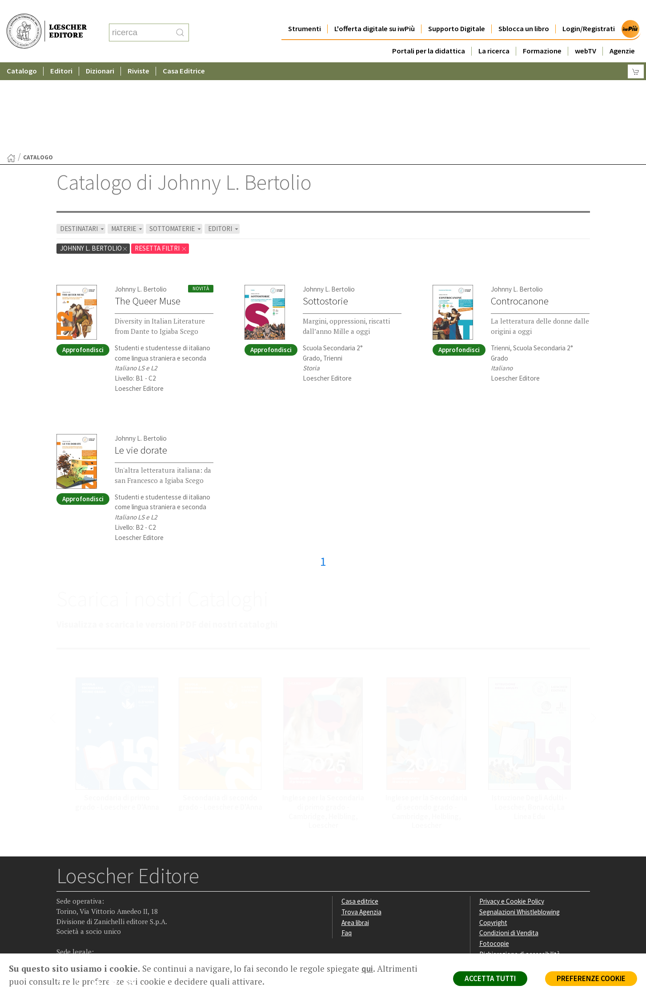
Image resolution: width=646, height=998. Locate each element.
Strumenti (304, 11)
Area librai (355, 836)
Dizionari (100, 53)
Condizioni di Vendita (508, 846)
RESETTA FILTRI (161, 161)
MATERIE (127, 142)
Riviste (138, 53)
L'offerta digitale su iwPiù (374, 11)
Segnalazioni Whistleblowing (519, 825)
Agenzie (622, 33)
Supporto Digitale (456, 11)
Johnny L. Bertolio (94, 161)
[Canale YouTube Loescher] (116, 897)
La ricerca (494, 33)
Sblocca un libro (523, 11)
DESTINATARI (82, 142)
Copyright (493, 836)
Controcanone (520, 214)
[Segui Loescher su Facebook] (64, 897)
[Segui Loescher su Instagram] (81, 897)
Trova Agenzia (361, 825)
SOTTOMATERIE (175, 142)
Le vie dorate (141, 363)
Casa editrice (359, 814)
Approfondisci (83, 263)
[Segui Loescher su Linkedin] (99, 897)
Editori (61, 53)
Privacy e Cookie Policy (511, 814)
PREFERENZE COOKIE (591, 978)
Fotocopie (494, 856)
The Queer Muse (148, 214)
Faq (346, 846)
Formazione (542, 33)
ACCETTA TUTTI (490, 978)
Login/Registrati (588, 11)
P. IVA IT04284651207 (86, 933)
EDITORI (224, 142)
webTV (585, 33)
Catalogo (22, 53)
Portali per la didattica (428, 33)
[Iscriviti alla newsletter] (133, 896)
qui (367, 968)
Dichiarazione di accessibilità (519, 867)
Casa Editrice (184, 53)
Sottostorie (325, 214)
